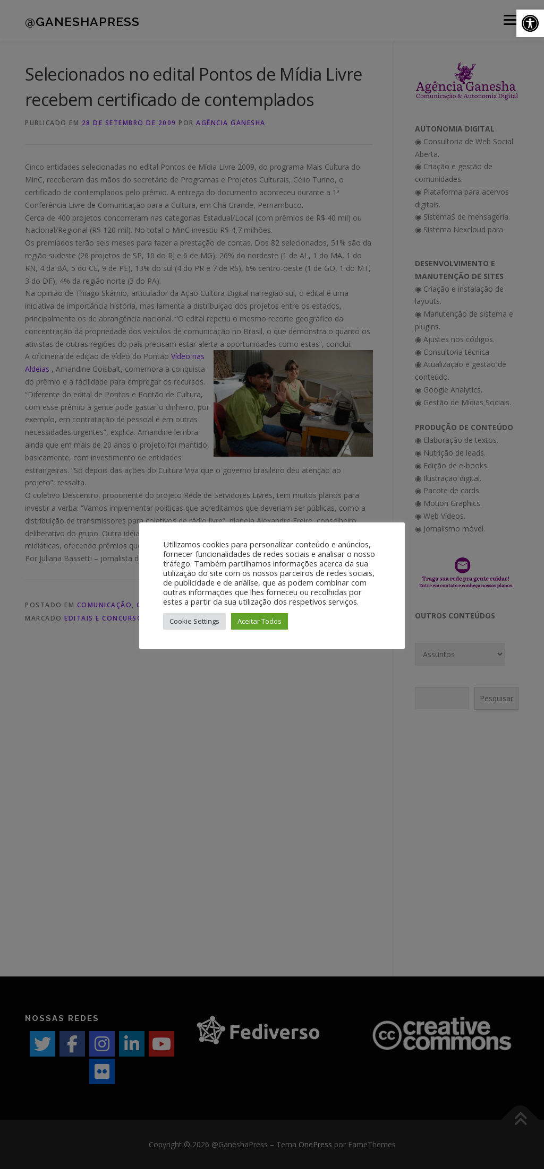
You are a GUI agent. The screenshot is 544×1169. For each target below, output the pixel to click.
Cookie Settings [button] (194, 621)
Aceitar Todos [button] (259, 621)
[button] (530, 23)
